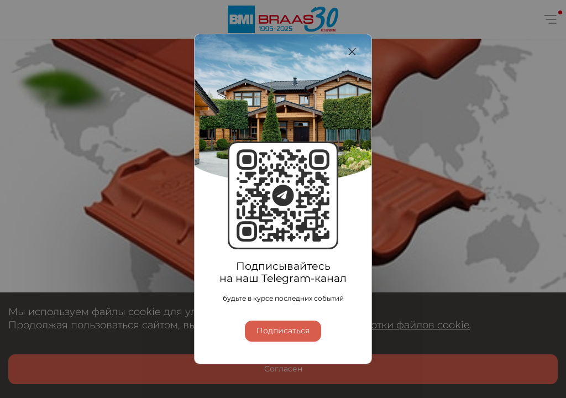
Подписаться (283, 331)
